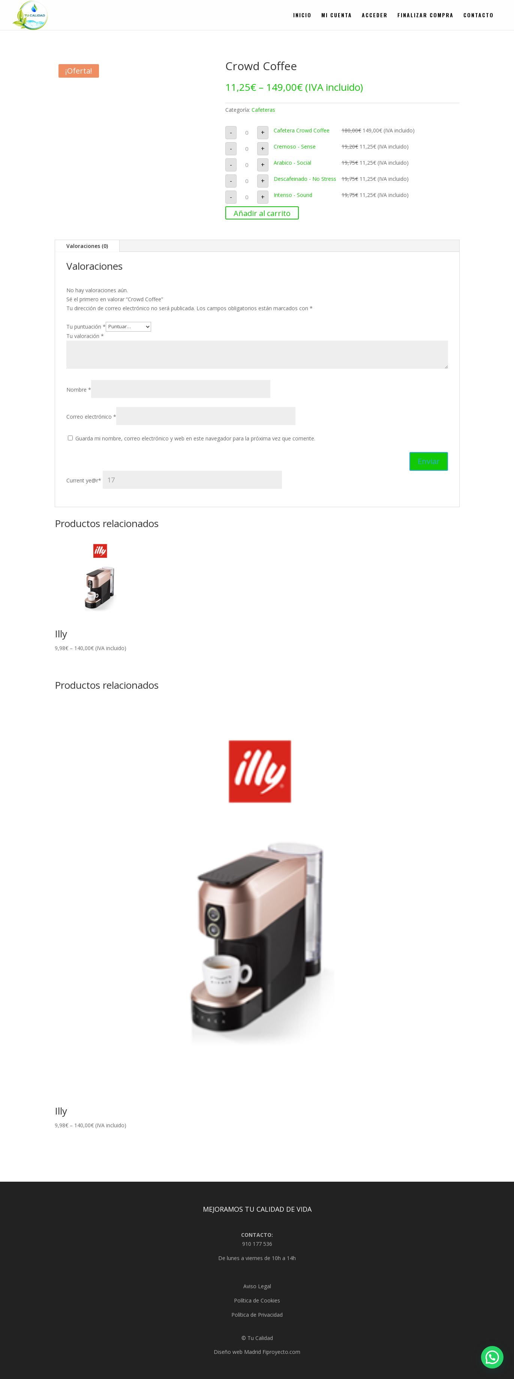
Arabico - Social (292, 162)
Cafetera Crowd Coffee (302, 130)
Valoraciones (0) (87, 245)
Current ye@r (174, 480)
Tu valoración (85, 335)
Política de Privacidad (257, 1314)
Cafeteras (263, 109)
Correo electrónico (91, 416)
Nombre (78, 389)
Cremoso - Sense (295, 146)
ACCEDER (375, 15)
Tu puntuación (86, 326)
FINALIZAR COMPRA (425, 15)
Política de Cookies (257, 1300)
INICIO (302, 15)
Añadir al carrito (262, 213)
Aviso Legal (257, 1286)
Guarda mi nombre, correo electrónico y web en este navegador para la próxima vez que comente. (195, 438)
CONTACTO (478, 15)
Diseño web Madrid (237, 1351)
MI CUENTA (336, 15)
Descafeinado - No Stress (305, 178)
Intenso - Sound (293, 194)
